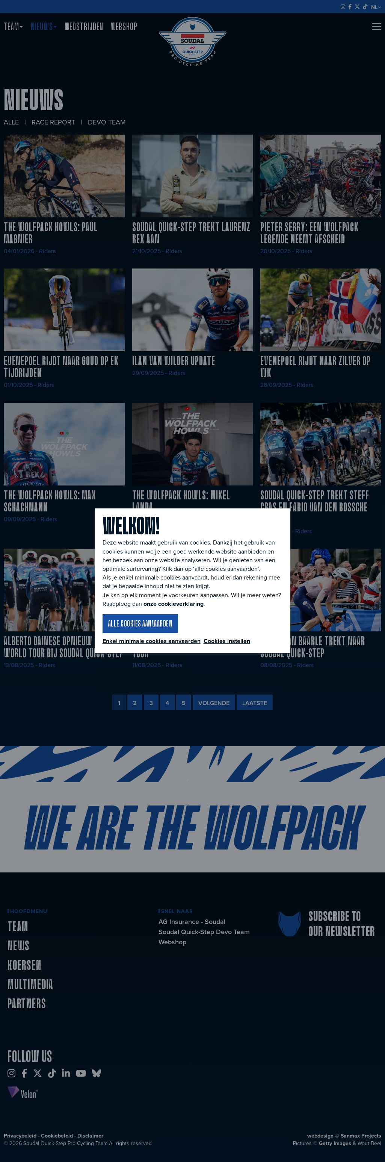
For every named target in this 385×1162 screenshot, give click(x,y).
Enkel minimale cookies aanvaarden (152, 641)
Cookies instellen (227, 641)
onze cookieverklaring (173, 603)
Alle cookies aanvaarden (140, 623)
